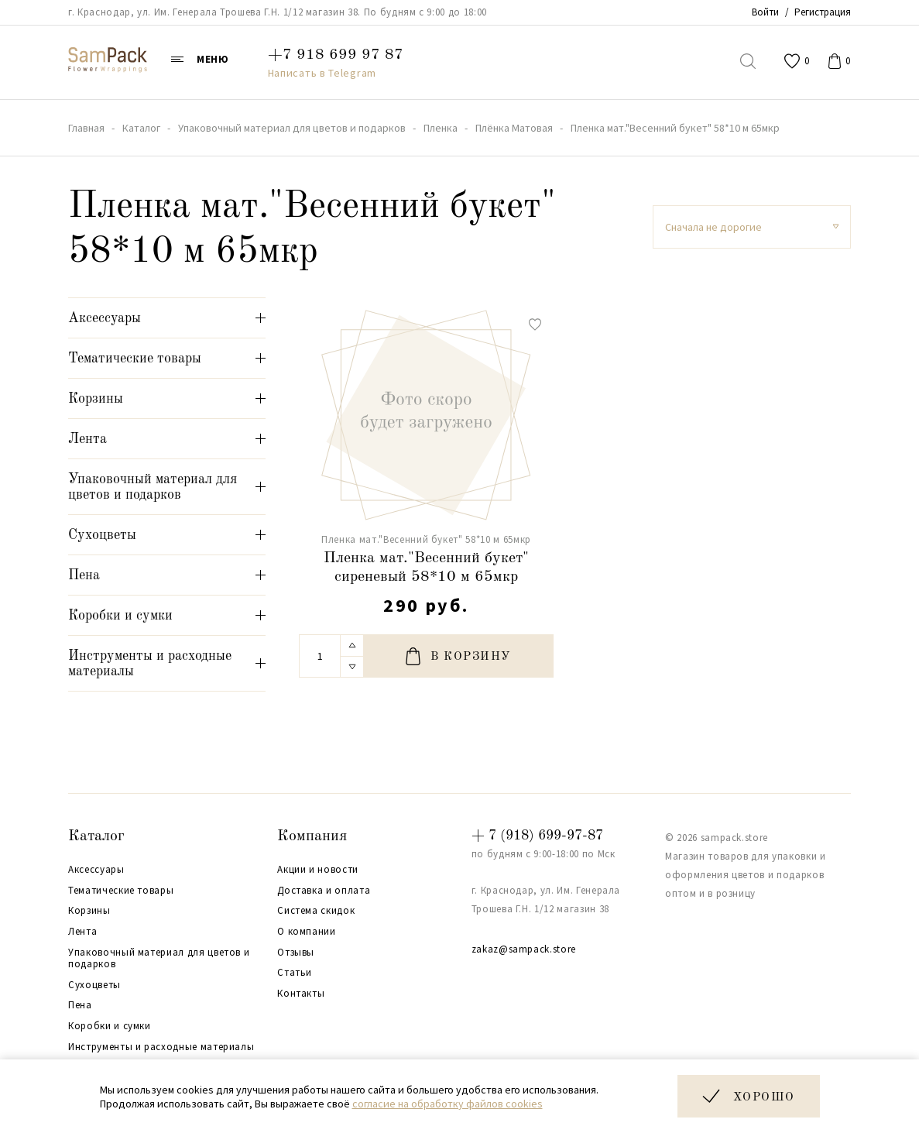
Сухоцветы (94, 985)
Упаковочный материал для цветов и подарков (158, 958)
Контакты (300, 993)
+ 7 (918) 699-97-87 (537, 836)
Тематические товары (120, 890)
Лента (82, 931)
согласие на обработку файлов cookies (447, 1104)
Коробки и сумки (109, 1026)
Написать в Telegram (322, 72)
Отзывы (295, 952)
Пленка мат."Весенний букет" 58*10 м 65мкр (426, 539)
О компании (306, 931)
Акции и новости (317, 869)
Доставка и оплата (323, 890)
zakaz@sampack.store (524, 949)
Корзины (89, 911)
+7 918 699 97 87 (335, 55)
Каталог (96, 836)
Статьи (294, 972)
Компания (312, 836)
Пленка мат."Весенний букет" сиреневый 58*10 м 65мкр (426, 568)
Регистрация (822, 12)
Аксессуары (96, 869)
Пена (80, 1005)
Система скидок (316, 911)
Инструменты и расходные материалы (161, 1047)
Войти (765, 12)
